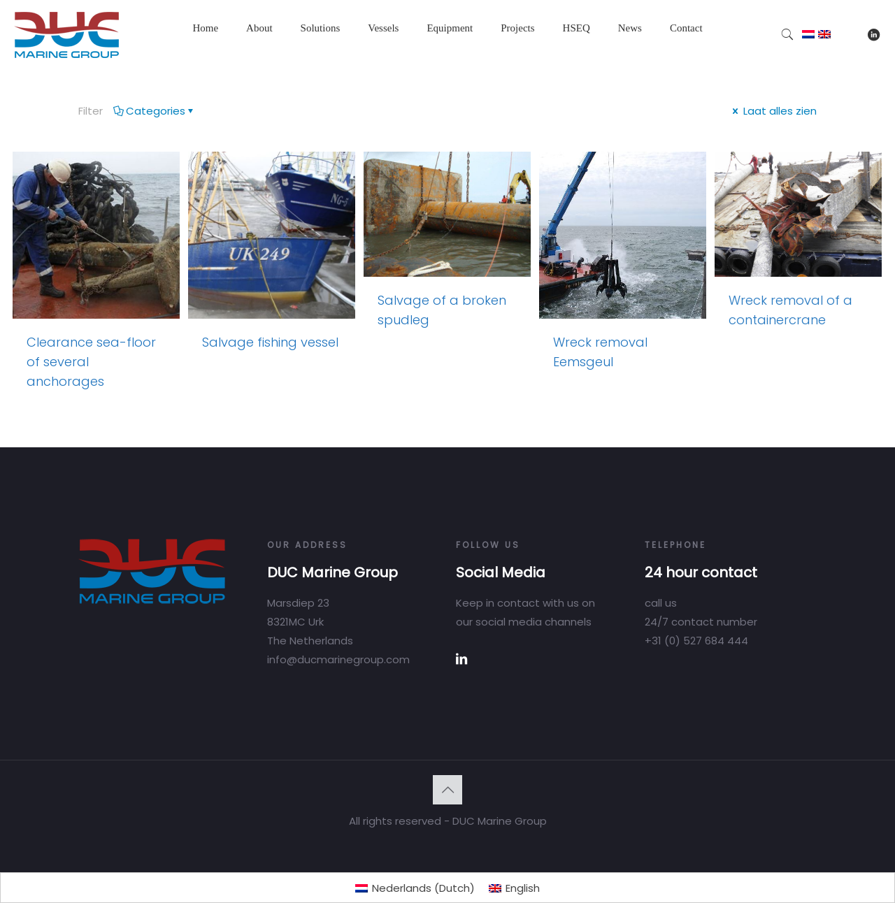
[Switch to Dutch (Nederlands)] (415, 888)
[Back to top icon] (447, 789)
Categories (154, 110)
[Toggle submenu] (259, 63)
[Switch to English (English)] (514, 888)
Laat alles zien (773, 110)
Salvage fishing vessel (270, 342)
